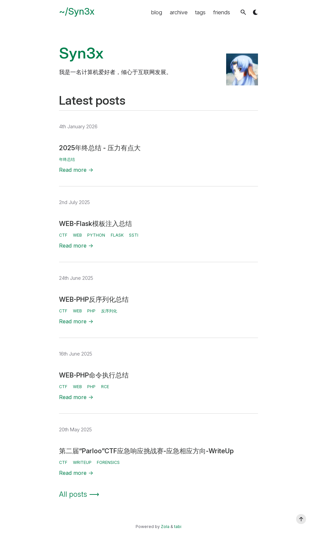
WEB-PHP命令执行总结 (94, 375)
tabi (177, 526)
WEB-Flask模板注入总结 (95, 224)
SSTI (133, 235)
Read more (76, 169)
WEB (77, 235)
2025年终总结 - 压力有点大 (100, 148)
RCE (105, 386)
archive (179, 12)
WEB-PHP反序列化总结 (94, 299)
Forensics (108, 462)
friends (221, 12)
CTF (63, 235)
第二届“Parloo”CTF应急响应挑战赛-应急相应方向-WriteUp (146, 451)
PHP (91, 310)
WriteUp (82, 462)
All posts (79, 494)
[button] (243, 12)
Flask (117, 235)
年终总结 (67, 159)
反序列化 (109, 310)
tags (200, 12)
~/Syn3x (77, 11)
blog (156, 12)
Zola (165, 526)
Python (96, 235)
